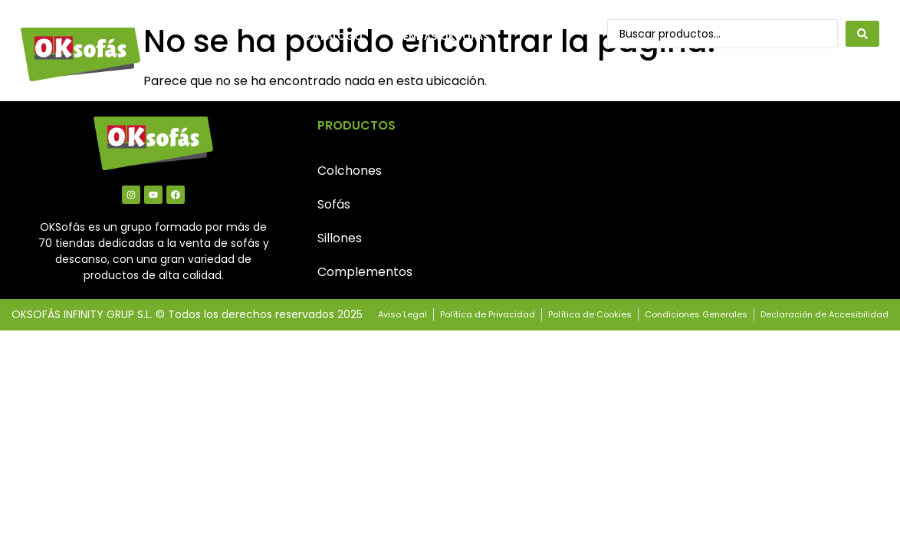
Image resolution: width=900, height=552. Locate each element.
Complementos (364, 272)
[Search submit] (862, 34)
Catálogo (333, 36)
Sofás (333, 204)
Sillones (339, 238)
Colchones (349, 170)
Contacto (335, 71)
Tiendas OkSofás (441, 36)
